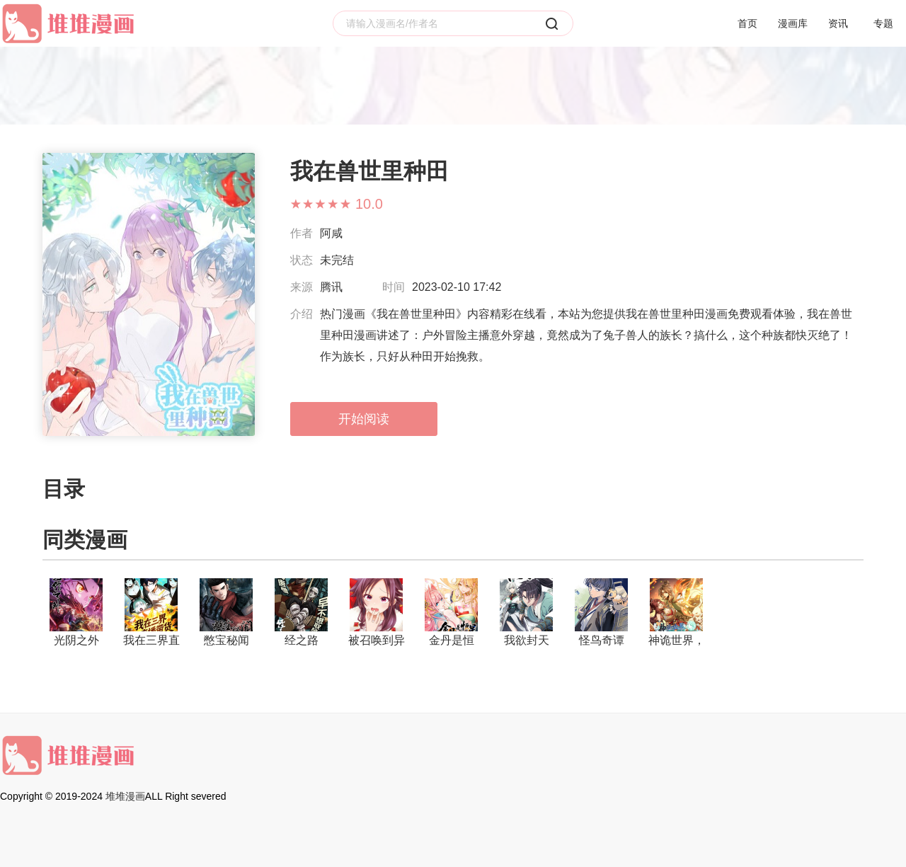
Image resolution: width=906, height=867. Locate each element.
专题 (883, 23)
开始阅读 (363, 419)
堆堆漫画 (125, 796)
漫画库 (793, 23)
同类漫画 (84, 539)
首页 (747, 23)
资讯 (838, 23)
